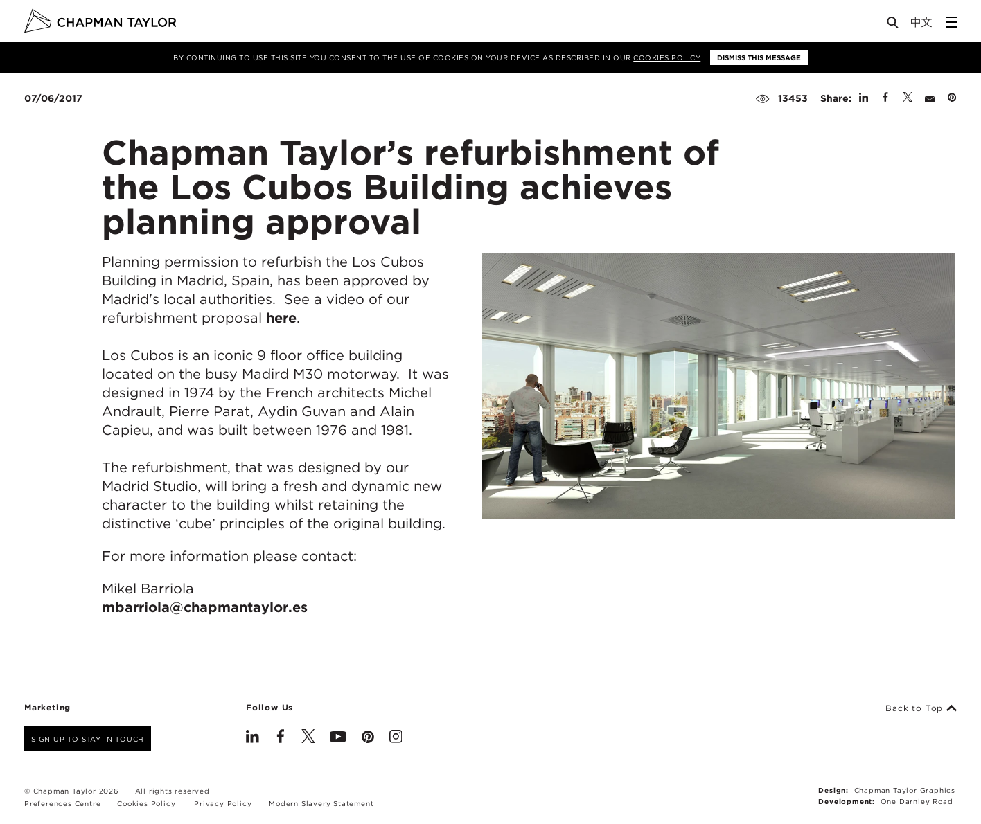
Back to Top (921, 708)
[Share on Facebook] (885, 98)
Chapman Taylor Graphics (904, 790)
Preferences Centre (62, 803)
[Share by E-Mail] (930, 98)
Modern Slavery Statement (321, 803)
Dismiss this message (759, 57)
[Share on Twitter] (907, 98)
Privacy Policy (222, 803)
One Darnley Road (917, 801)
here (281, 318)
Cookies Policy (666, 57)
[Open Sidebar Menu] (951, 22)
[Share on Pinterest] (952, 98)
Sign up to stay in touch (87, 739)
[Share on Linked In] (863, 98)
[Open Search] (894, 25)
